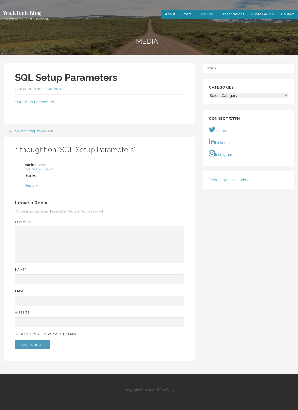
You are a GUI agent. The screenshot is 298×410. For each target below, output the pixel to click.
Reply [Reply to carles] (29, 185)
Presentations (232, 14)
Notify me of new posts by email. (49, 334)
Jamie (38, 88)
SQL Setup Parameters (34, 102)
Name (20, 269)
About (170, 14)
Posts (187, 14)
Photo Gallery (262, 14)
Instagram (220, 153)
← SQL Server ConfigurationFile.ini (29, 131)
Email (20, 291)
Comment (24, 222)
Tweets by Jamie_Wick (228, 180)
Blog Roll (206, 14)
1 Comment (53, 88)
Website (22, 313)
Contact (287, 14)
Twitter (218, 129)
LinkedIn (219, 141)
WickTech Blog (22, 12)
